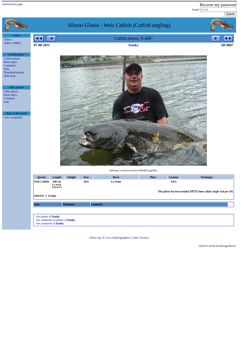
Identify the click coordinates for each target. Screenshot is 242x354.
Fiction (144, 237)
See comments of (50, 223)
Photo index (10, 62)
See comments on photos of (55, 220)
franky (133, 45)
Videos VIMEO (12, 43)
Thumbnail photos (14, 72)
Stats (6, 69)
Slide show (10, 75)
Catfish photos (12, 58)
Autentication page (12, 4)
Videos (7, 39)
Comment (9, 98)
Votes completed (13, 117)
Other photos (11, 91)
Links (135, 237)
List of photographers (118, 237)
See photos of (48, 216)
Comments (10, 65)
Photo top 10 (97, 237)
